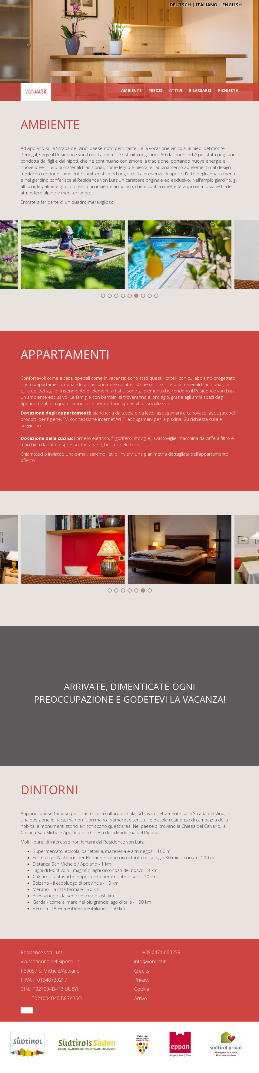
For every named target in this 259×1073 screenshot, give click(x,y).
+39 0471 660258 (157, 952)
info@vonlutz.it (150, 961)
